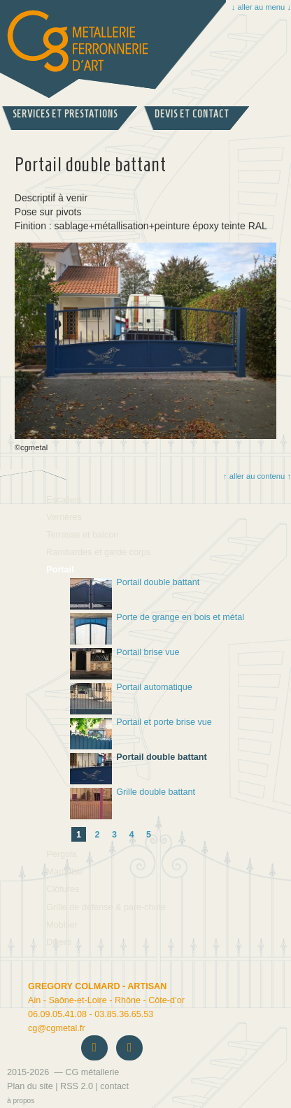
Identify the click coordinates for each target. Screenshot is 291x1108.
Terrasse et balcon (82, 535)
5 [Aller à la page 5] (148, 835)
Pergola (61, 854)
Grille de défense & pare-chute (106, 907)
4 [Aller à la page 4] (131, 835)
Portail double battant (134, 594)
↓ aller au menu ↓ (261, 7)
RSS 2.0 (76, 1086)
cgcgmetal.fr (56, 1028)
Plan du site (30, 1086)
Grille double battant (132, 803)
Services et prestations (65, 114)
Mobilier (61, 925)
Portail (59, 570)
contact (114, 1086)
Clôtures (62, 889)
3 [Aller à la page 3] (114, 835)
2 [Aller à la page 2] (97, 835)
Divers (58, 942)
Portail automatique (131, 698)
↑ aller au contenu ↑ (256, 476)
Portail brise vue (125, 663)
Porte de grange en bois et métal (157, 629)
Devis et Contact (192, 114)
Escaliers (64, 500)
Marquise (64, 872)
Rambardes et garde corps (98, 552)
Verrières (63, 517)
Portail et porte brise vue (141, 733)
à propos (20, 1101)
